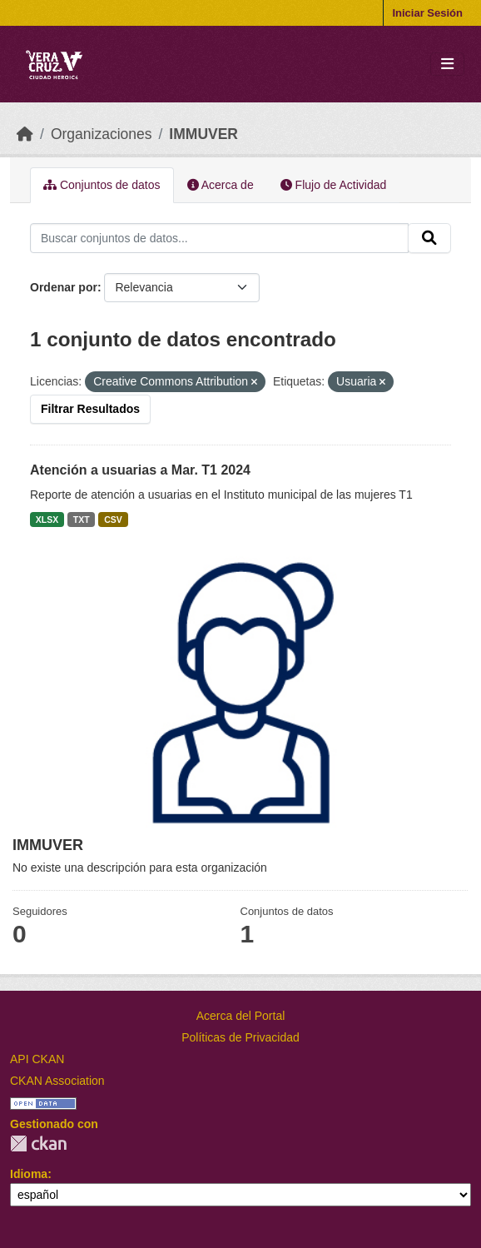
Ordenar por (63, 287)
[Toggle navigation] (447, 64)
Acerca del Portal (240, 1015)
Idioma (28, 1174)
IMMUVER (203, 134)
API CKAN (37, 1059)
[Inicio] (25, 134)
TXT (81, 520)
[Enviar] (429, 238)
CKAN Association (57, 1080)
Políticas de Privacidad (240, 1037)
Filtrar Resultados (90, 408)
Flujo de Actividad (333, 184)
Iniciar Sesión (427, 13)
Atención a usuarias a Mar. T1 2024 (140, 470)
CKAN (38, 1143)
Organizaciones (101, 134)
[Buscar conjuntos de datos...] (219, 238)
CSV (113, 520)
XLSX (47, 520)
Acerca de (220, 184)
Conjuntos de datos (102, 184)
